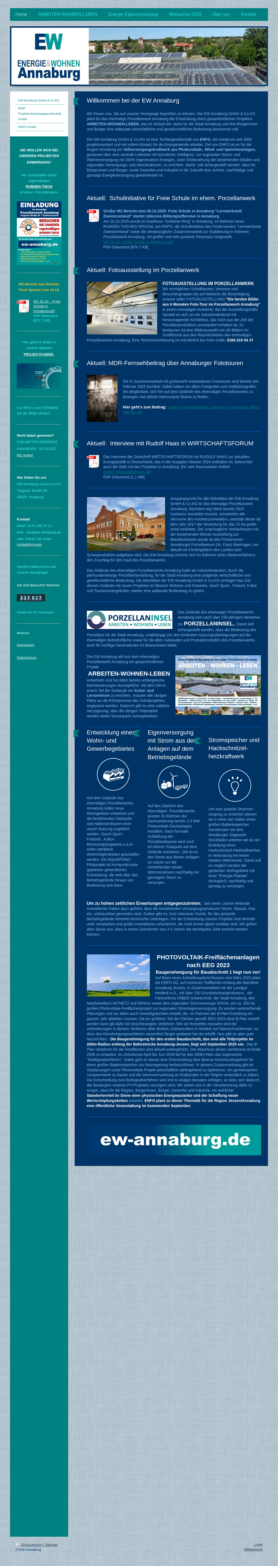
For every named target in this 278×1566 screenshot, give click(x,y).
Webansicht (253, 1549)
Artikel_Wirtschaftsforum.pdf (127, 472)
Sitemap (51, 1545)
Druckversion (29, 1545)
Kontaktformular (29, 544)
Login (258, 1544)
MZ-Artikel (25, 455)
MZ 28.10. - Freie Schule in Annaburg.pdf (138, 242)
